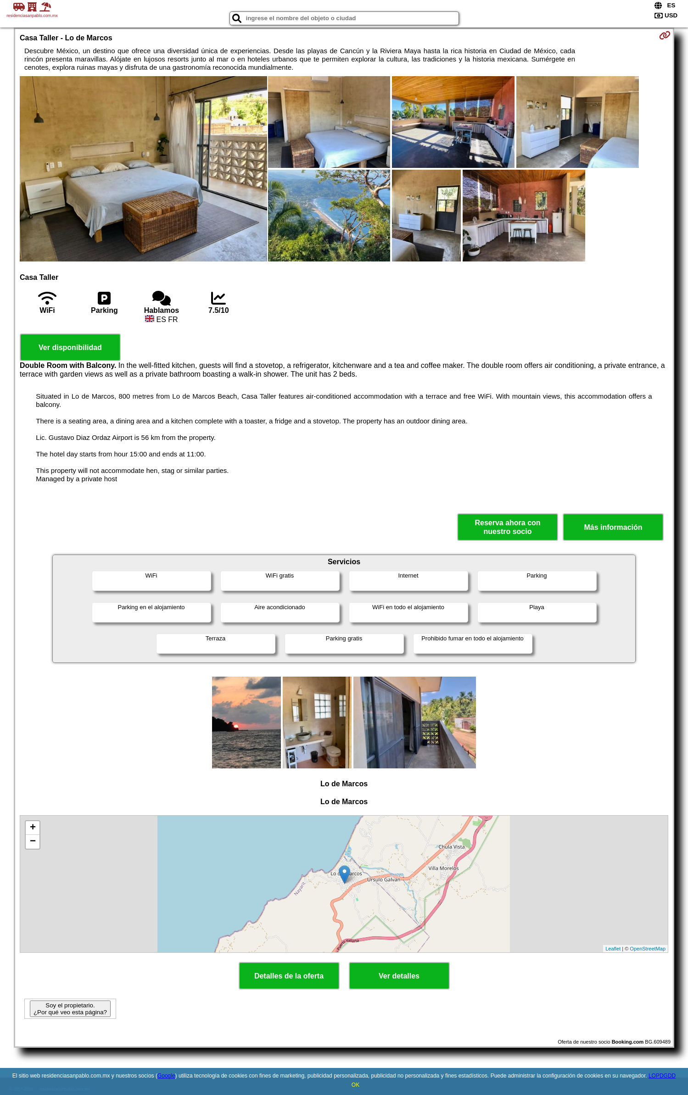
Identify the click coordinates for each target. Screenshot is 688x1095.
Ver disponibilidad (70, 347)
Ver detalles (399, 976)
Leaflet (613, 948)
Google (166, 1076)
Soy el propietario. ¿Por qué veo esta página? (70, 1009)
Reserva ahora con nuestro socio (507, 527)
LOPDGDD (662, 1076)
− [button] (33, 842)
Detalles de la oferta (289, 976)
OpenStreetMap (648, 948)
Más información (613, 527)
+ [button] (33, 828)
